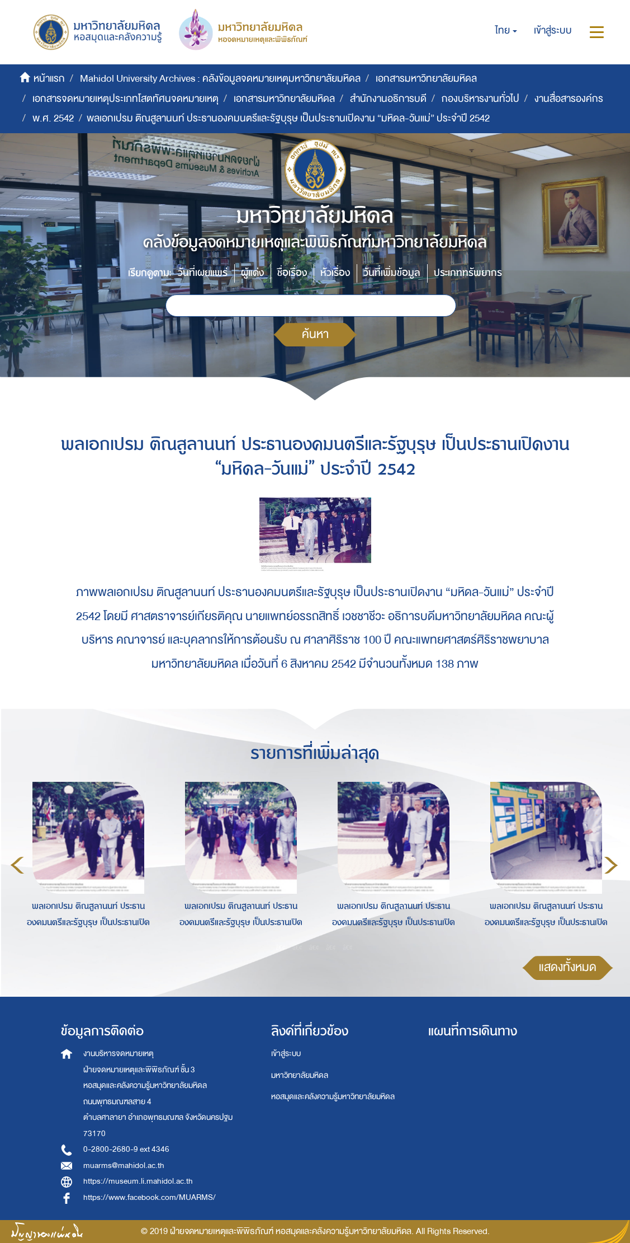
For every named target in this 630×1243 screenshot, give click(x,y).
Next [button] (611, 865)
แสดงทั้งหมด (567, 967)
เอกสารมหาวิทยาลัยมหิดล (426, 78)
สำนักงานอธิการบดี (388, 98)
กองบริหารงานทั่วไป (480, 98)
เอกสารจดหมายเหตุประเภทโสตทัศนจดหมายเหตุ (125, 98)
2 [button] (297, 947)
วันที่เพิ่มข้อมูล (391, 273)
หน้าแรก (49, 78)
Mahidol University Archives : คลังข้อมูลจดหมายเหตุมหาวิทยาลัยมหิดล (220, 78)
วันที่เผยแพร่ (203, 273)
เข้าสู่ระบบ (286, 1054)
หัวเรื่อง (335, 273)
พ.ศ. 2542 (53, 118)
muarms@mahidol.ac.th (123, 1165)
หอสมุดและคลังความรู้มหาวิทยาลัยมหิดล (333, 1097)
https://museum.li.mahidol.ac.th (138, 1181)
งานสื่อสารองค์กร (568, 98)
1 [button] (280, 947)
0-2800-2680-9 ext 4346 (126, 1149)
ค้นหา (315, 334)
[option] (85, 863)
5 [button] (347, 947)
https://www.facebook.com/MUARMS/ (149, 1197)
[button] (506, 31)
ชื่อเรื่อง (292, 273)
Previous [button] (17, 865)
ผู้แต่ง (252, 273)
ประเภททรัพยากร (468, 273)
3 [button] (314, 947)
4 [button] (331, 947)
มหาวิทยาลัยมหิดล (299, 1075)
